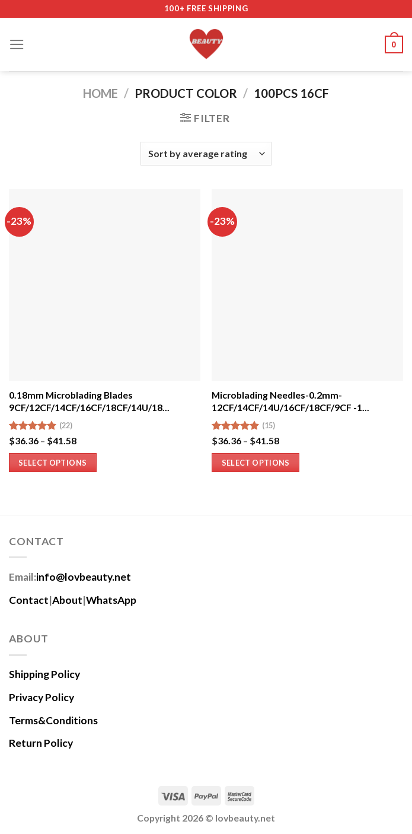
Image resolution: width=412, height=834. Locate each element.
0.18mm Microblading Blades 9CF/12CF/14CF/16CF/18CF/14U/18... (89, 401)
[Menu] (17, 44)
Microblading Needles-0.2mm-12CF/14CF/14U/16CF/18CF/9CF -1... (290, 401)
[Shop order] (205, 153)
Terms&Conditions (53, 720)
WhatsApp (111, 600)
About (67, 600)
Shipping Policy (44, 674)
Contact (29, 600)
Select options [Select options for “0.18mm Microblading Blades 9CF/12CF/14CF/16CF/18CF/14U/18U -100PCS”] (52, 462)
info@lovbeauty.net (83, 577)
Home (100, 93)
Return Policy (41, 743)
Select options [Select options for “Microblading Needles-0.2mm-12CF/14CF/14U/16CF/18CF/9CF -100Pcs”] (256, 462)
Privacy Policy (41, 697)
